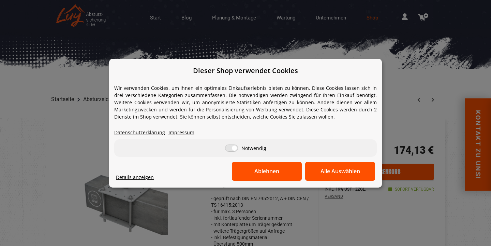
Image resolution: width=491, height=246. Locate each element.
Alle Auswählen (341, 171)
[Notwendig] (231, 148)
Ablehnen (269, 171)
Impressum (181, 132)
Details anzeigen (135, 177)
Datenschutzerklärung (139, 132)
